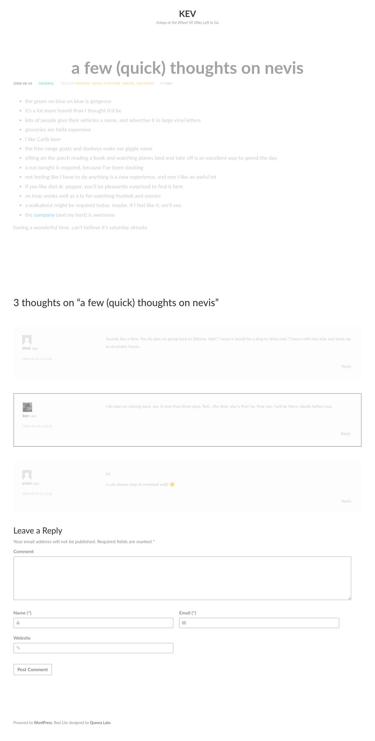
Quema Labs (100, 722)
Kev (187, 13)
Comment (23, 551)
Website (22, 637)
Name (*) (22, 612)
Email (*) (187, 612)
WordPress (43, 722)
